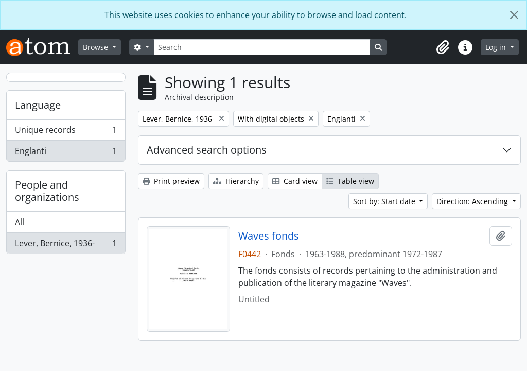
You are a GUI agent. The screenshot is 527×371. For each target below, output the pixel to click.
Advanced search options (207, 150)
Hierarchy (236, 181)
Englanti (65, 153)
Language (38, 105)
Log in (496, 47)
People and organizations (47, 191)
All (19, 222)
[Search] (262, 47)
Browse (96, 47)
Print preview (171, 181)
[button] (442, 47)
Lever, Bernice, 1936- (65, 245)
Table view (350, 181)
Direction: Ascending (473, 201)
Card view (295, 181)
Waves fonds (268, 236)
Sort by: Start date (385, 201)
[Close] (514, 15)
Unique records (65, 132)
